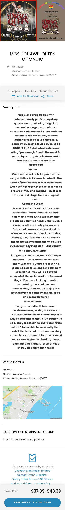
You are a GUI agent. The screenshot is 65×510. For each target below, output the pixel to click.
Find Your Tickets (21, 483)
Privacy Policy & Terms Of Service (32, 479)
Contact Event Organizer (32, 475)
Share (47, 96)
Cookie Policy (42, 483)
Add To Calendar (25, 96)
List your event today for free (32, 470)
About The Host (49, 91)
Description (14, 91)
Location (30, 91)
